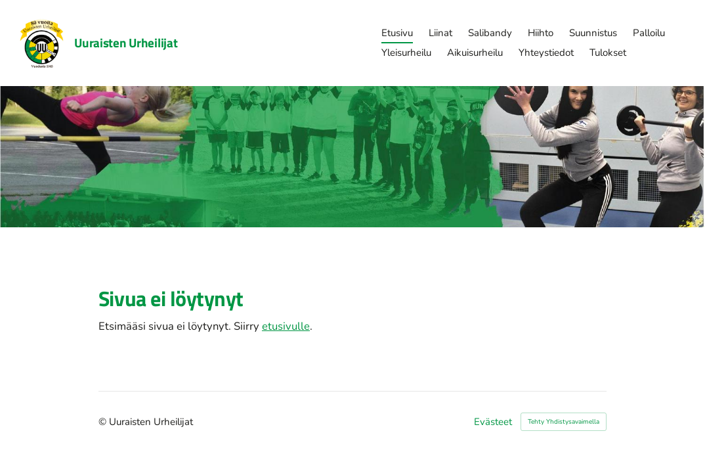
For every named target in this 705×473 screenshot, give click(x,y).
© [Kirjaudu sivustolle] (103, 421)
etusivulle (286, 326)
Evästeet (493, 422)
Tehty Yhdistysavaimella (563, 421)
